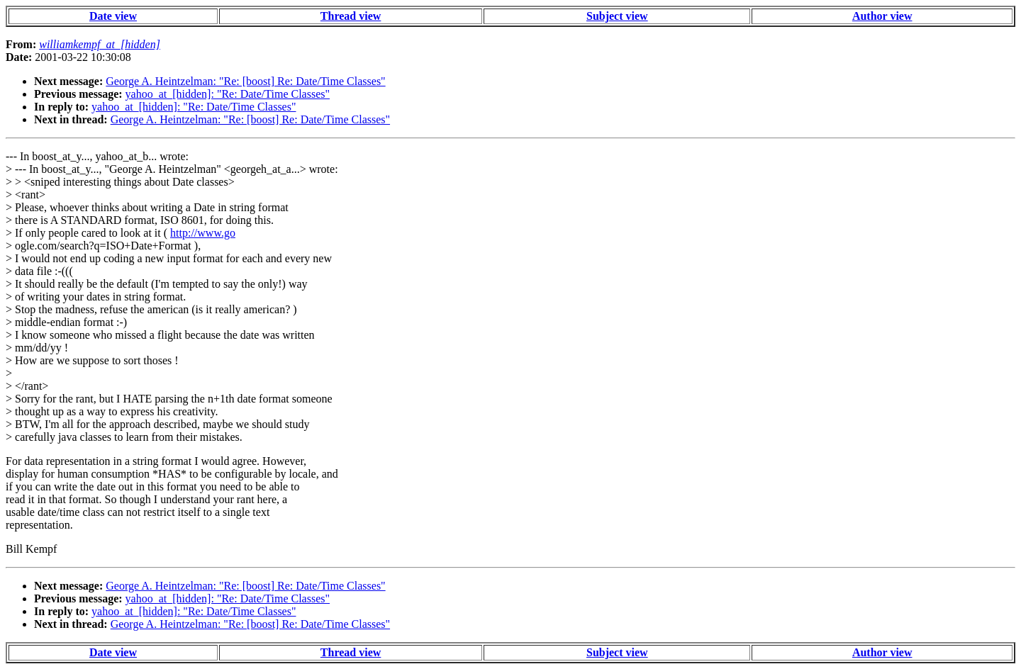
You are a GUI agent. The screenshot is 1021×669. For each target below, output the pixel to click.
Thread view (350, 16)
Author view (882, 16)
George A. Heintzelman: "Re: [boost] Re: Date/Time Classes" (245, 81)
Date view (113, 16)
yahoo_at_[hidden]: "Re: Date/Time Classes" (227, 94)
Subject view (617, 16)
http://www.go (202, 233)
